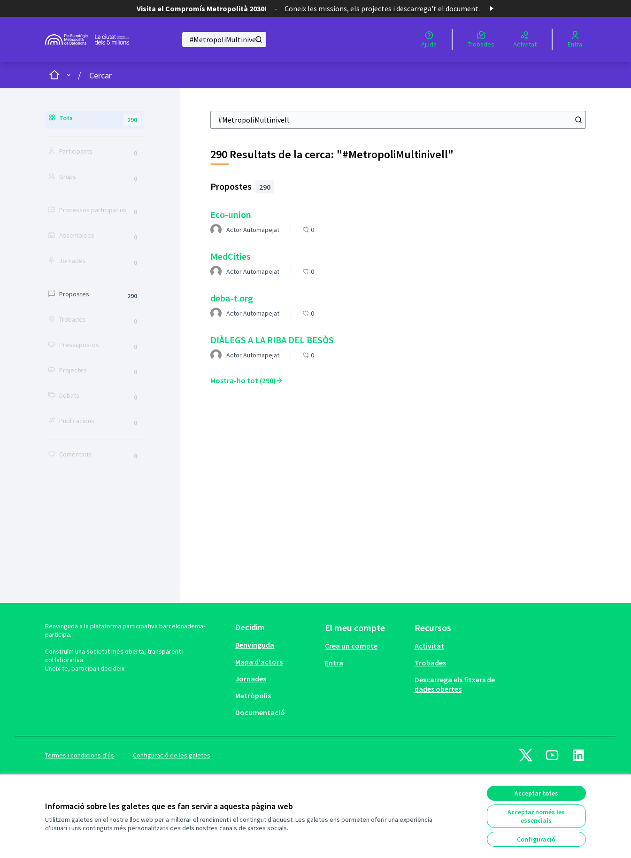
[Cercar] (224, 39)
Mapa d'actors (259, 661)
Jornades (250, 678)
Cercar (100, 75)
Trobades (430, 662)
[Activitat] (524, 39)
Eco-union (230, 214)
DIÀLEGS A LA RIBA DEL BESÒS (272, 340)
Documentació (260, 712)
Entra (334, 662)
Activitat (429, 645)
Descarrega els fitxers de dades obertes (455, 684)
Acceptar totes (536, 793)
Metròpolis (253, 695)
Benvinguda (254, 644)
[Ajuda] (428, 39)
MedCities (230, 256)
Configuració (536, 839)
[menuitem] (276, 644)
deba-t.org (231, 298)
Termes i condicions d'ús (79, 755)
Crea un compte (351, 645)
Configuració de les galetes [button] (171, 755)
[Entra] (575, 39)
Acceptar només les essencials (536, 816)
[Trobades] (481, 39)
